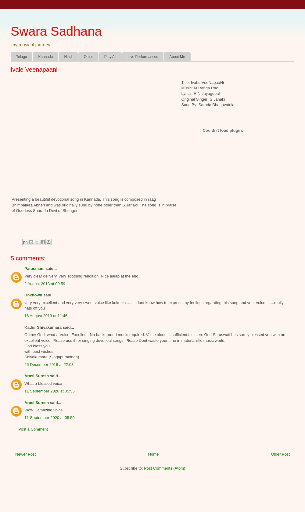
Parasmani (34, 268)
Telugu (21, 57)
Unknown (33, 295)
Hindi (68, 57)
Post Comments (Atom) (164, 468)
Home (153, 454)
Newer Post (25, 454)
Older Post (280, 454)
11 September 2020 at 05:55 (49, 391)
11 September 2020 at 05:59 (49, 417)
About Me (177, 57)
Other (88, 57)
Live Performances (142, 57)
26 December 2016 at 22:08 (49, 364)
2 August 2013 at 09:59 (44, 283)
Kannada (45, 57)
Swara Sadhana (56, 31)
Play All (110, 57)
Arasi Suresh (36, 376)
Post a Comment (33, 429)
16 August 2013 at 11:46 (45, 315)
